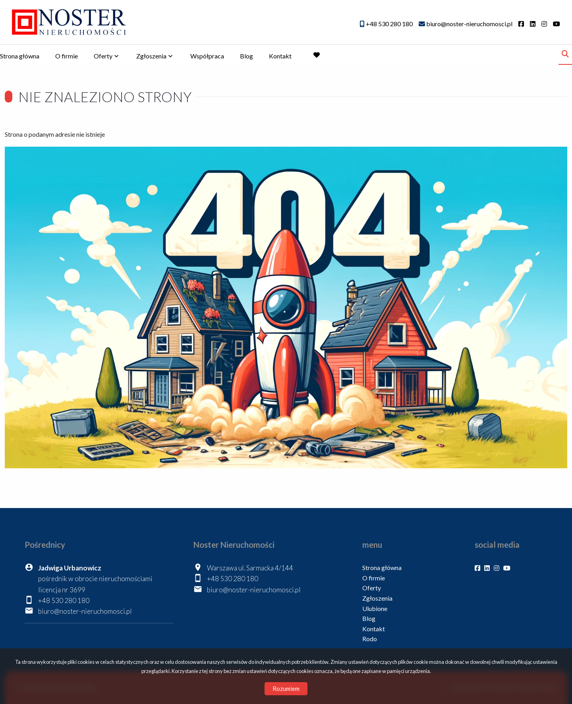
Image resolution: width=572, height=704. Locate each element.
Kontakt (280, 56)
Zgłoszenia (151, 56)
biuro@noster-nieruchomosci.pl (85, 611)
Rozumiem (286, 688)
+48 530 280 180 (63, 600)
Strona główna (19, 56)
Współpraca (207, 56)
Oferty (103, 56)
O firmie (66, 56)
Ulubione (374, 608)
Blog (246, 56)
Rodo (369, 638)
